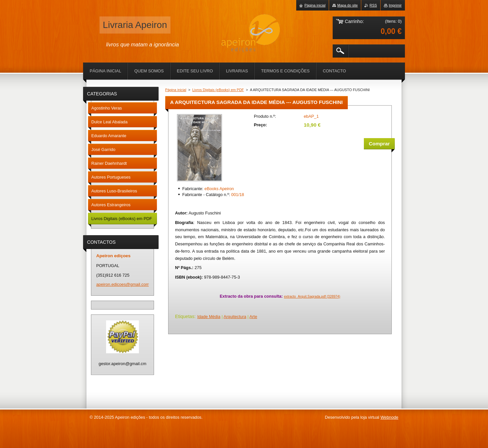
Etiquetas (184, 316)
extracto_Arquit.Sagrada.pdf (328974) (312, 296)
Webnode (389, 417)
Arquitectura (235, 316)
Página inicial (175, 90)
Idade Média (208, 316)
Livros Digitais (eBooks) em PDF (218, 90)
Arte (253, 316)
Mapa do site (347, 5)
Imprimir (395, 5)
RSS (373, 5)
